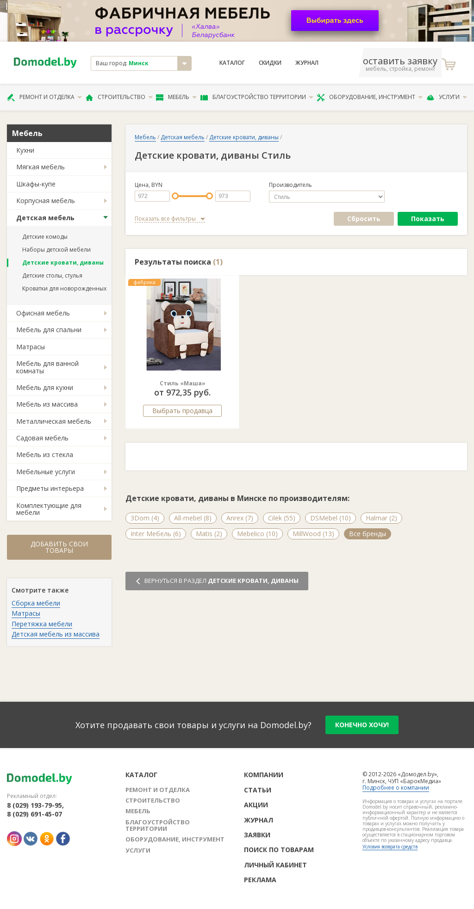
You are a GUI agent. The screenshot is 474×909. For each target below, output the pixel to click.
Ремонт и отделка (44, 97)
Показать (427, 218)
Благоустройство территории (256, 97)
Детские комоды (45, 237)
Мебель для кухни (44, 387)
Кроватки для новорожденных (64, 288)
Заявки (257, 834)
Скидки (270, 63)
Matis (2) (209, 533)
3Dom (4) (145, 517)
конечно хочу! (362, 724)
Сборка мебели (36, 603)
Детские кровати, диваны (63, 262)
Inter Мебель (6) (156, 533)
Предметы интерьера (50, 488)
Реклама (260, 879)
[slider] (175, 195)
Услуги (446, 97)
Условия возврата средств (390, 846)
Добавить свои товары (59, 547)
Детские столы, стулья (52, 275)
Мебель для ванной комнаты (47, 367)
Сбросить (363, 218)
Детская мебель (45, 217)
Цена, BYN (148, 185)
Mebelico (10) (257, 533)
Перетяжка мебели (42, 623)
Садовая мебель (42, 437)
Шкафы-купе (36, 183)
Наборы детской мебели (56, 250)
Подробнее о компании (395, 788)
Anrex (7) (239, 517)
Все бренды (367, 533)
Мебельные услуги (45, 471)
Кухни (25, 150)
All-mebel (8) (193, 517)
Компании (263, 774)
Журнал (306, 63)
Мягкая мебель (40, 166)
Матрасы (30, 346)
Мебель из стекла (44, 454)
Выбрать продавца (182, 410)
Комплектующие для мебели (48, 509)
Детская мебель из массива (56, 634)
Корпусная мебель (45, 200)
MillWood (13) (313, 533)
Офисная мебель (43, 313)
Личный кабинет (275, 864)
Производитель (290, 185)
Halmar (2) (381, 517)
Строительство (119, 97)
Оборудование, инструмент (370, 97)
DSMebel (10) (330, 517)
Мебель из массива (47, 404)
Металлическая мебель (53, 421)
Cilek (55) (281, 517)
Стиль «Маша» (183, 383)
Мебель (176, 97)
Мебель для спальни (48, 329)
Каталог (232, 63)
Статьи (257, 789)
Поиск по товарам (279, 849)
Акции (256, 804)
